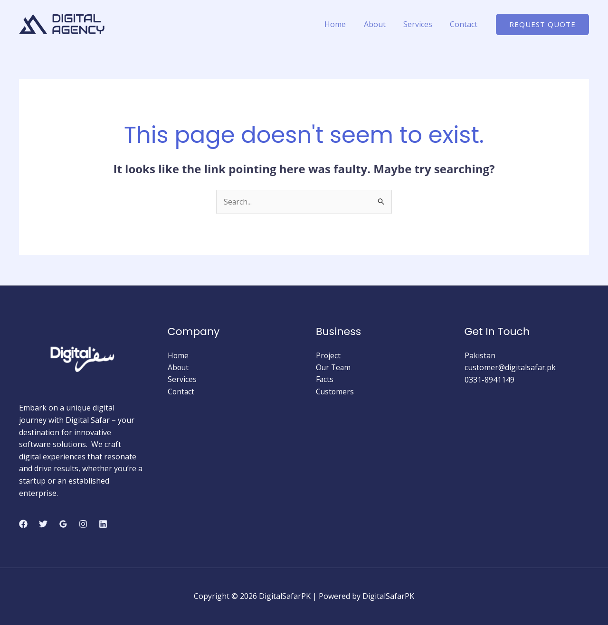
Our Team (334, 368)
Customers (335, 392)
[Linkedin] (103, 524)
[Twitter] (43, 524)
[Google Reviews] (63, 524)
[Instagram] (83, 524)
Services (421, 24)
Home (344, 24)
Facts (325, 379)
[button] (542, 24)
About (381, 24)
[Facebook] (23, 524)
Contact (465, 24)
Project (328, 355)
